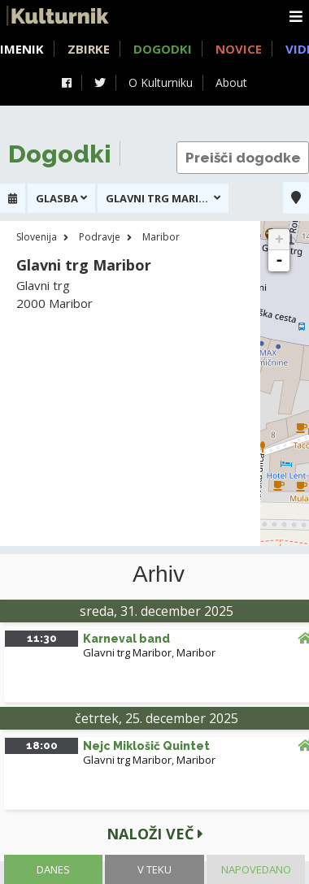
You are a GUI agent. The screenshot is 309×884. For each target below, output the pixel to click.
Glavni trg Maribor (127, 652)
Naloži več (155, 833)
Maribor (161, 237)
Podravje (99, 237)
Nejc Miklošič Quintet (146, 745)
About (231, 82)
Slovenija (36, 237)
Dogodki (162, 49)
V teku (154, 869)
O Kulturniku (160, 82)
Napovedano (256, 869)
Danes (53, 869)
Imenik (22, 49)
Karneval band (126, 638)
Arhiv (159, 574)
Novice (238, 49)
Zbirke (88, 49)
